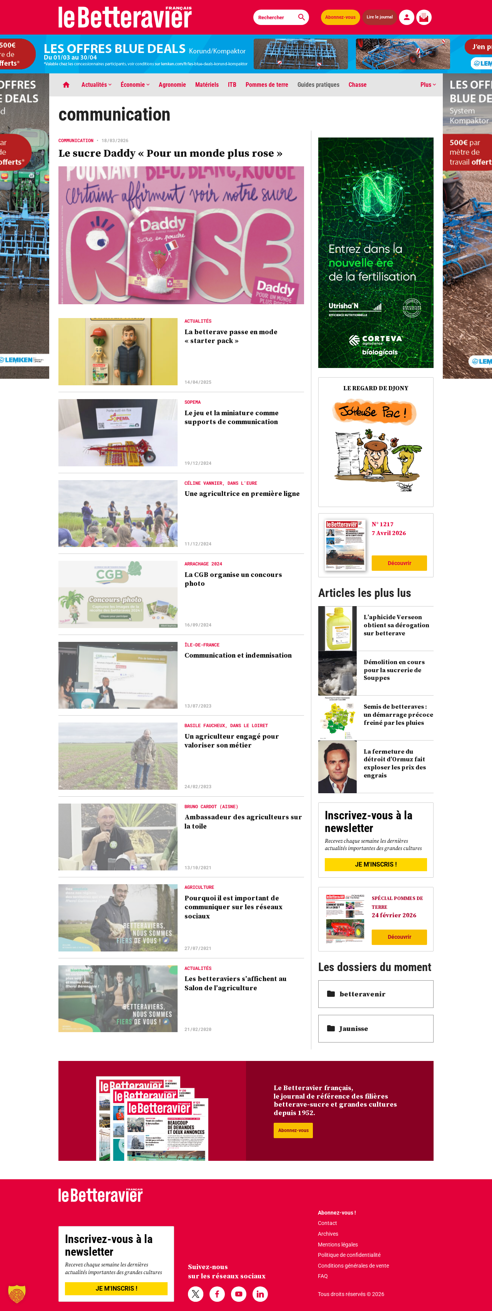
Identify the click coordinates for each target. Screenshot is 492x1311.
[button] (17, 1294)
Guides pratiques (318, 84)
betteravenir (356, 994)
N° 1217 (383, 524)
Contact (327, 1223)
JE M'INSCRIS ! (376, 864)
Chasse (358, 84)
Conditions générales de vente (353, 1266)
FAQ (323, 1276)
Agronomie (172, 84)
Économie (135, 84)
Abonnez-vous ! (337, 1213)
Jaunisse (347, 1028)
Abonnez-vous (340, 17)
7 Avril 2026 (389, 533)
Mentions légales (338, 1244)
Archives (328, 1234)
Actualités (96, 84)
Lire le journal (379, 17)
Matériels (207, 84)
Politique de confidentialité (349, 1255)
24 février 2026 (394, 915)
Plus (428, 84)
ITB (232, 84)
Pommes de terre (267, 84)
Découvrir (399, 563)
